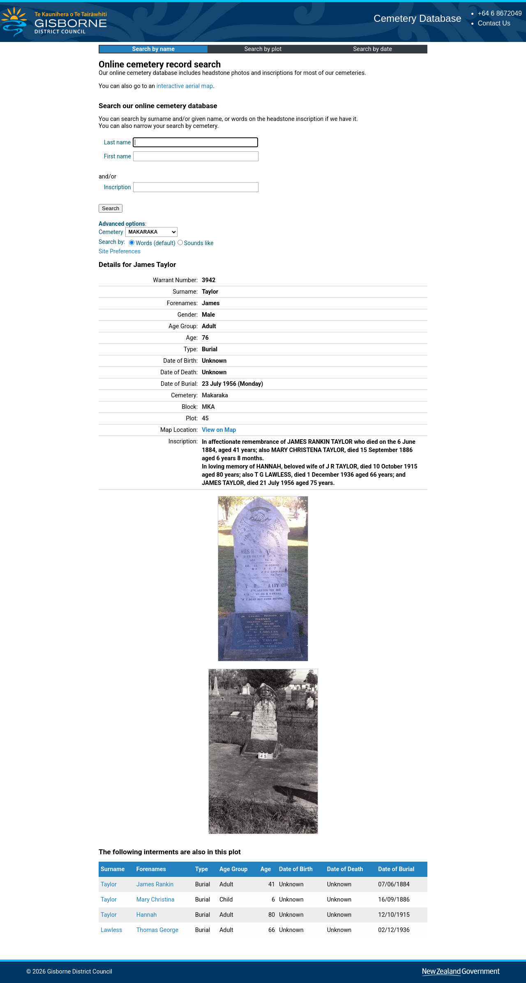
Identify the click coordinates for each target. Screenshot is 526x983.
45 (205, 418)
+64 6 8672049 (500, 13)
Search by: (112, 242)
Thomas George (157, 930)
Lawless (111, 930)
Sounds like (196, 243)
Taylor (109, 884)
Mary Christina (155, 899)
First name (117, 156)
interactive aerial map (185, 86)
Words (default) (152, 243)
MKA (208, 406)
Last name (117, 142)
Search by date (372, 49)
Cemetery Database (417, 18)
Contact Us (494, 23)
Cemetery (111, 232)
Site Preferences (120, 251)
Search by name (153, 49)
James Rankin (154, 884)
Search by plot (263, 49)
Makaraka (215, 395)
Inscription (117, 187)
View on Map (219, 430)
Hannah (146, 914)
